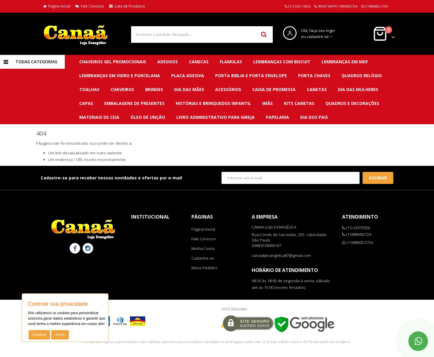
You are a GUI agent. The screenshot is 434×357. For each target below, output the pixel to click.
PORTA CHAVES (314, 75)
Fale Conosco (89, 6)
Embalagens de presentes (134, 103)
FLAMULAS (231, 62)
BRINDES (154, 89)
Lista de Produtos (127, 6)
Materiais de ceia (99, 117)
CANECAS (199, 62)
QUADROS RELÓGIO (361, 75)
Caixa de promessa (274, 89)
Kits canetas (299, 103)
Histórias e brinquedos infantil (213, 103)
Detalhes (39, 335)
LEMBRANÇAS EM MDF (345, 62)
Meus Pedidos (204, 267)
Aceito (60, 335)
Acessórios (228, 89)
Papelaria (277, 117)
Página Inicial (56, 6)
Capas (86, 103)
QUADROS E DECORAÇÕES (352, 103)
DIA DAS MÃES (189, 89)
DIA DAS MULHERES (358, 89)
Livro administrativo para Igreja (215, 117)
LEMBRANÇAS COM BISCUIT (281, 62)
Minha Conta (203, 248)
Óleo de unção (148, 117)
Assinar (378, 178)
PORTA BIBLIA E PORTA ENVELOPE (251, 75)
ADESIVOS (167, 62)
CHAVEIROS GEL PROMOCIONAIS (112, 62)
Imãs (267, 103)
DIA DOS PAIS (314, 117)
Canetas (317, 89)
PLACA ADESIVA (187, 75)
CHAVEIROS (122, 89)
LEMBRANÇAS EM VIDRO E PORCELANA (119, 75)
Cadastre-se (202, 258)
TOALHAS (89, 89)
